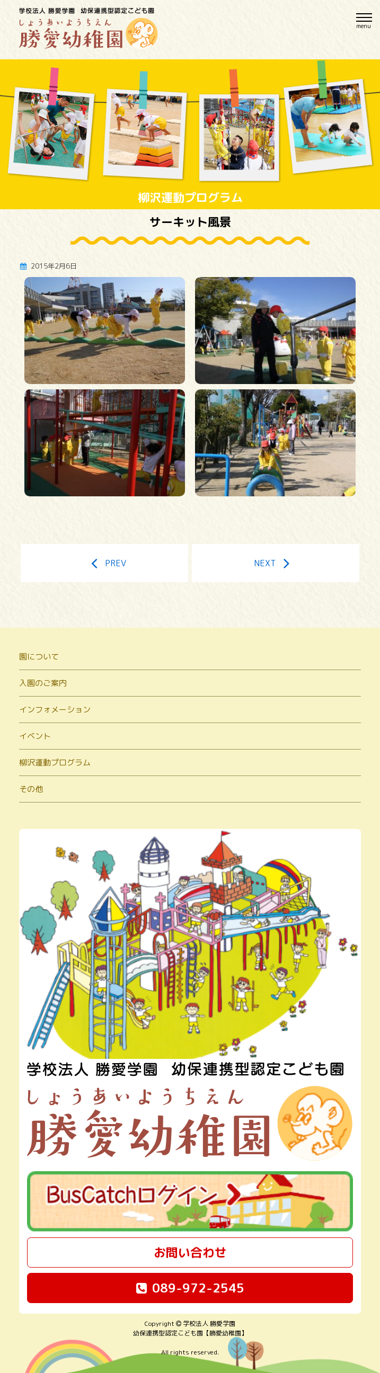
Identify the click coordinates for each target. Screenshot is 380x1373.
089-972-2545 (190, 1287)
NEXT (275, 563)
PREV (104, 563)
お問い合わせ (190, 1252)
